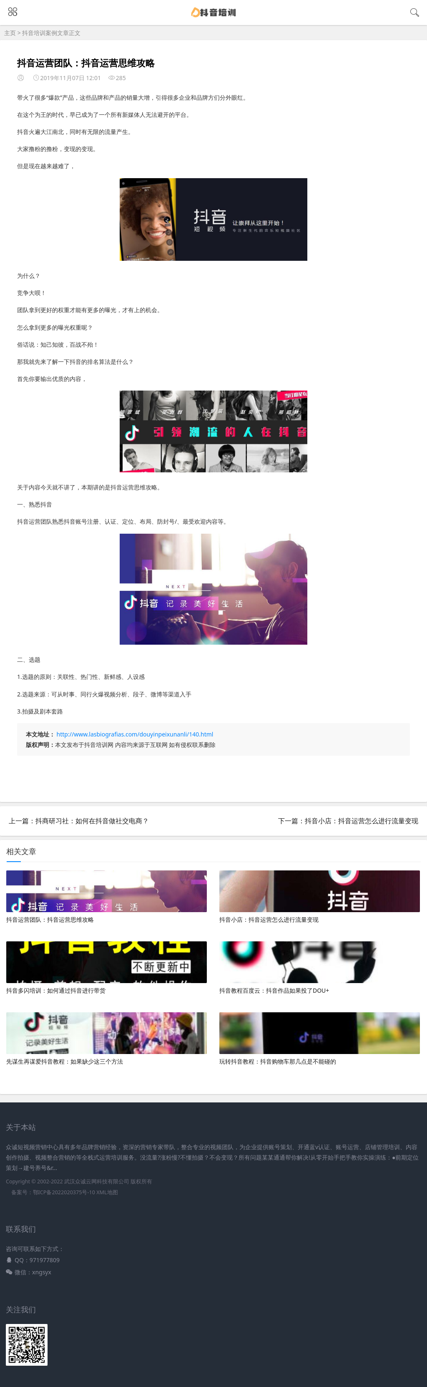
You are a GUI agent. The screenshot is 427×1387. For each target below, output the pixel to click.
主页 (10, 33)
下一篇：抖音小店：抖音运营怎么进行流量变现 (348, 820)
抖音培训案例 (39, 33)
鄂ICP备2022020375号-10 (64, 1192)
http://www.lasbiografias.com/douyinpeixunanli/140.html (135, 734)
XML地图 (107, 1192)
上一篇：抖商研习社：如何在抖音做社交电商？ (79, 820)
